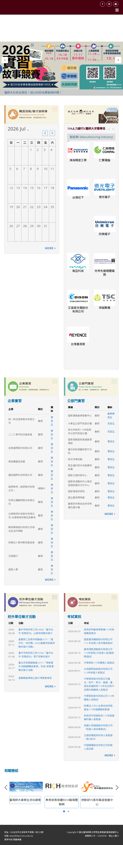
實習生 (52, 421)
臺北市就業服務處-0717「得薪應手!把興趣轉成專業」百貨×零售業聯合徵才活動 (36, 666)
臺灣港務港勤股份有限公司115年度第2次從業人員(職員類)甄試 (99, 653)
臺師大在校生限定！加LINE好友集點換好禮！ (33, 92)
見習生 (111, 423)
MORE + (50, 248)
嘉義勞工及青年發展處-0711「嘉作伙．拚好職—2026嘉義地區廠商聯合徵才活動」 (36, 643)
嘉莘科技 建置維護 (12, 839)
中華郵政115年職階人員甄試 (99, 662)
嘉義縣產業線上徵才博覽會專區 (35, 677)
